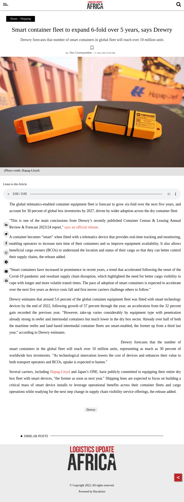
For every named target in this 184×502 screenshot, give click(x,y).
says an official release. (81, 227)
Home (13, 18)
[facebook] (6, 243)
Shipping (25, 18)
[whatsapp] (6, 253)
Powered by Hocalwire (92, 491)
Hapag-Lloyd (60, 372)
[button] (92, 48)
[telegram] (6, 262)
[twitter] (6, 234)
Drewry (91, 409)
